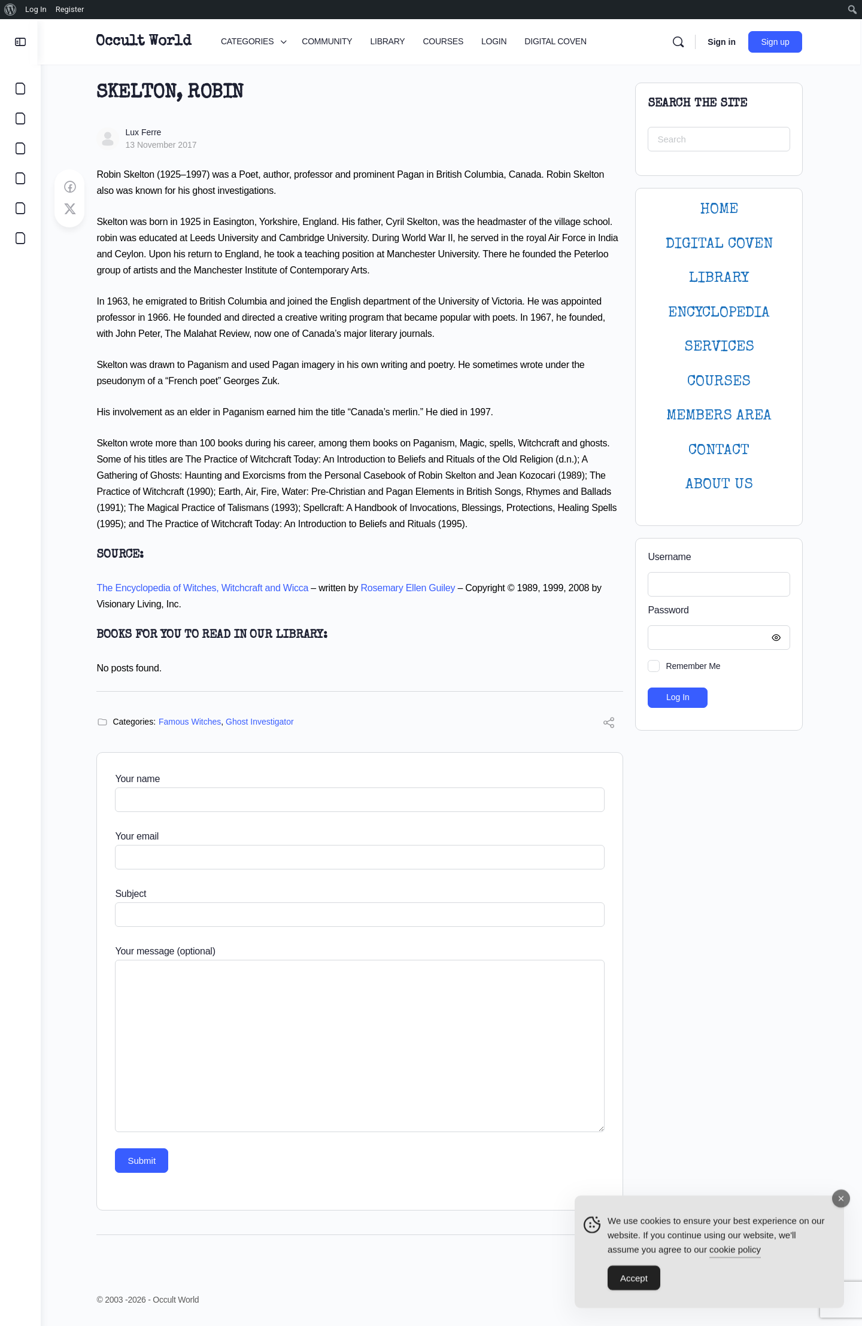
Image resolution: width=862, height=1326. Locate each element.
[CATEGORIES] (20, 89)
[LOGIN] (20, 208)
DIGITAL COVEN (721, 244)
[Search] (681, 42)
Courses (720, 382)
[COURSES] (20, 178)
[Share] (610, 724)
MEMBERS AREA (720, 416)
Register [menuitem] (70, 9)
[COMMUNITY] (20, 118)
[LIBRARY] (20, 148)
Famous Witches (191, 721)
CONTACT (720, 450)
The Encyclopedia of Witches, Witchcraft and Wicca (204, 588)
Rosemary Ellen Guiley (409, 588)
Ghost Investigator (261, 721)
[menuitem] (10, 9)
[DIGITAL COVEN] (20, 238)
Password (717, 610)
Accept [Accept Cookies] (634, 1283)
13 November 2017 (162, 145)
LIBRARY (721, 278)
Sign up (778, 42)
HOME (721, 209)
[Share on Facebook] (71, 187)
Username (671, 557)
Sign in (724, 42)
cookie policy (735, 1254)
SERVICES (721, 347)
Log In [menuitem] (36, 9)
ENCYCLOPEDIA (721, 313)
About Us (721, 485)
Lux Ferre (145, 132)
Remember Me (694, 666)
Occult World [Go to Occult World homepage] (145, 42)
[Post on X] (71, 209)
